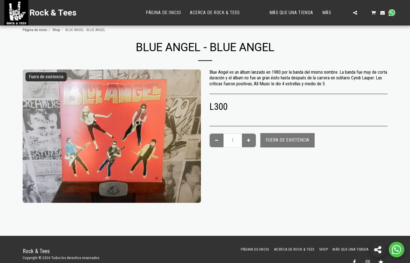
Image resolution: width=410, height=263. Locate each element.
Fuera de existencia (287, 140)
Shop (56, 30)
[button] (346, 12)
